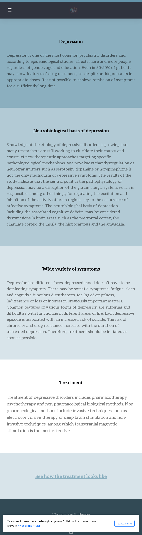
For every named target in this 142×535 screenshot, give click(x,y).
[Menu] (9, 10)
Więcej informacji (29, 525)
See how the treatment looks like (71, 477)
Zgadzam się (124, 523)
